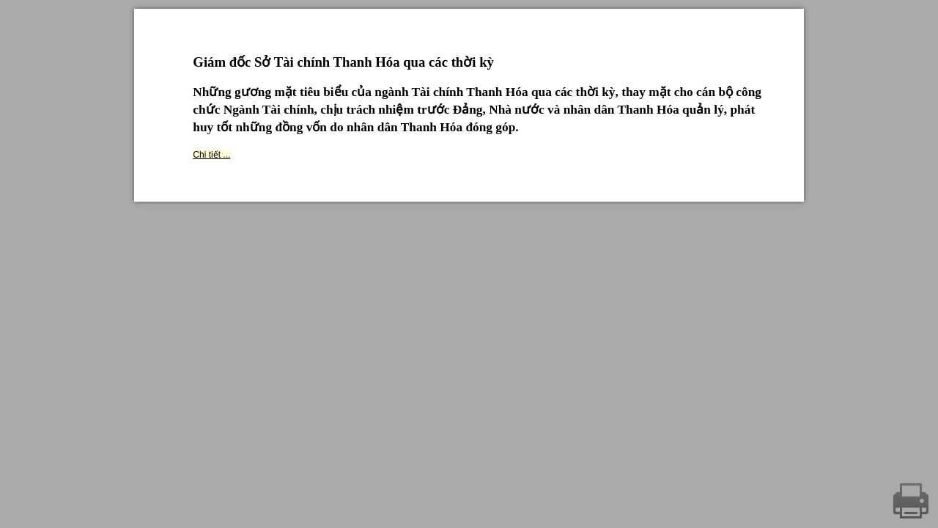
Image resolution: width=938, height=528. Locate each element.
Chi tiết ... (211, 155)
